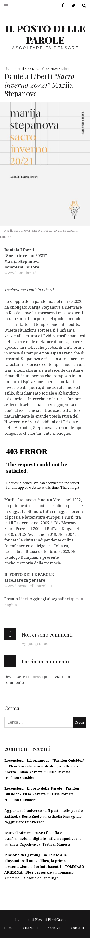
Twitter (72, 5)
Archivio (54, 928)
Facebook (61, 5)
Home (9, 928)
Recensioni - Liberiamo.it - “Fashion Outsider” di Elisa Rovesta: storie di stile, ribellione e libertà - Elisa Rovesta (44, 766)
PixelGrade (57, 920)
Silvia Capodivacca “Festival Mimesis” (40, 844)
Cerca (82, 5)
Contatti (77, 928)
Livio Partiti (14, 69)
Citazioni (30, 928)
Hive (39, 920)
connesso (34, 677)
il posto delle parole (45, 34)
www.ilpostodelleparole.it (28, 586)
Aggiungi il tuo (35, 643)
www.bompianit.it (21, 272)
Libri (65, 69)
